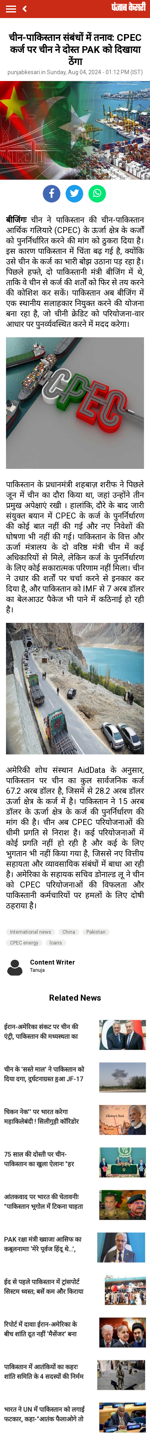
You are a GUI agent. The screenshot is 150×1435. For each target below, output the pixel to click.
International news (30, 932)
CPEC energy (24, 943)
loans (56, 943)
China (68, 932)
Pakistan (96, 932)
